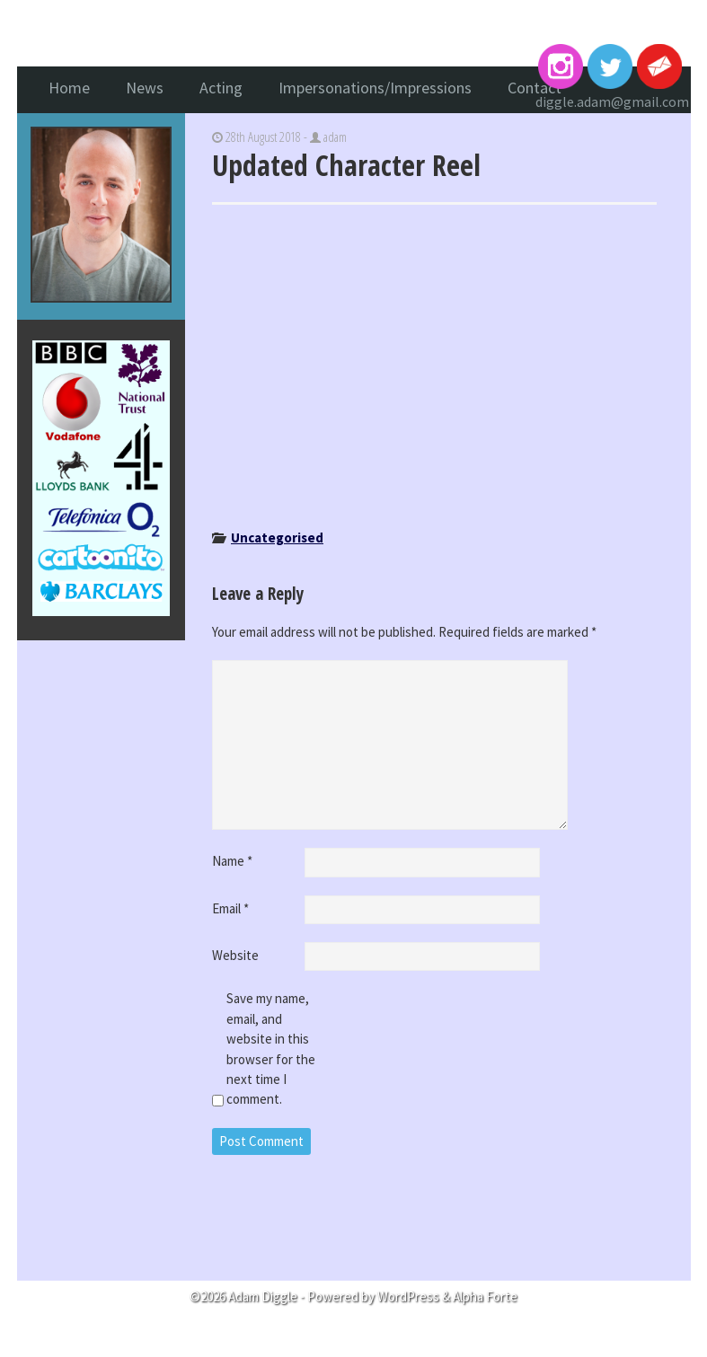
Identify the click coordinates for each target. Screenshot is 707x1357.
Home (69, 87)
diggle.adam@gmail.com (612, 101)
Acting (221, 87)
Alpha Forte (485, 1296)
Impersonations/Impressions (375, 87)
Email (230, 908)
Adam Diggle (354, 35)
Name (232, 860)
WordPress (408, 1296)
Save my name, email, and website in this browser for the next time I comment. (270, 1048)
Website (235, 955)
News (144, 87)
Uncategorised (277, 537)
